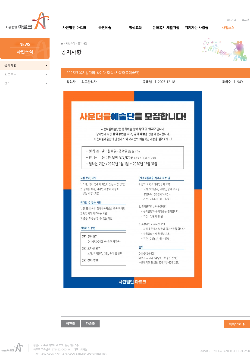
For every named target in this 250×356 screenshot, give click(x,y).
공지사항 (10, 65)
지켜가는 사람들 (196, 27)
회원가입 (231, 20)
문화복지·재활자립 (166, 27)
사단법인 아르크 (74, 27)
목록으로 (237, 324)
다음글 (90, 323)
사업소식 (228, 27)
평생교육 (135, 27)
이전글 (70, 323)
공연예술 (104, 27)
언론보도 (10, 74)
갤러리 (8, 83)
